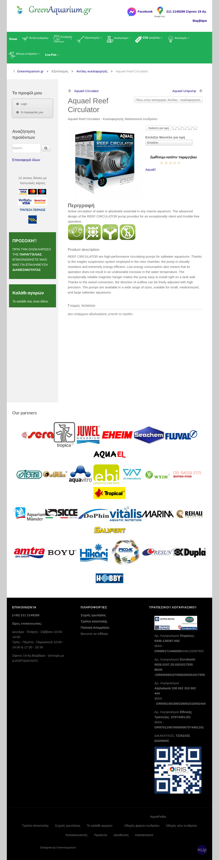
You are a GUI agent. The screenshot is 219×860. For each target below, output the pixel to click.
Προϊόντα (100, 835)
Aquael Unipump (184, 91)
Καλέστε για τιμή (159, 128)
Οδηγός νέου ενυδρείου (181, 825)
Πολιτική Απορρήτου (95, 627)
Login (24, 104)
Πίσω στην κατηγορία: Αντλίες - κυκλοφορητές (168, 100)
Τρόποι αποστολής (94, 621)
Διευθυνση (121, 835)
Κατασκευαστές (76, 835)
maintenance (144, 835)
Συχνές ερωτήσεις (93, 615)
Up (203, 850)
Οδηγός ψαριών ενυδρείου (141, 825)
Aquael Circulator (86, 91)
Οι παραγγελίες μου (32, 112)
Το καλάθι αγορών (99, 825)
